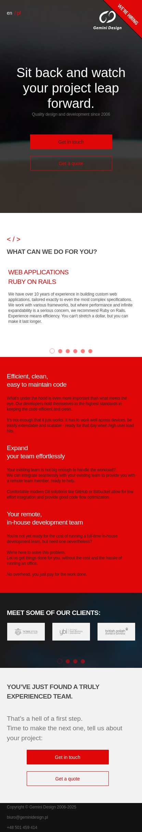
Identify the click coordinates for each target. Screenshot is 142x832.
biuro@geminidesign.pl (27, 817)
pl (19, 13)
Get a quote (71, 163)
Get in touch (70, 142)
